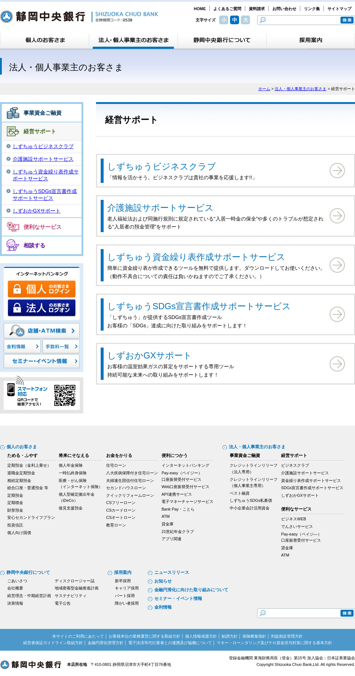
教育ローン (116, 525)
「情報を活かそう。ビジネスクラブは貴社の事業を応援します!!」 (218, 170)
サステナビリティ (71, 595)
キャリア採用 (127, 588)
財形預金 (15, 510)
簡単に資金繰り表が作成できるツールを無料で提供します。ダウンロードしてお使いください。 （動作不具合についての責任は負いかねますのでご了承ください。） (218, 264)
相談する (34, 245)
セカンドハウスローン (126, 488)
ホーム (264, 89)
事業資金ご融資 (43, 113)
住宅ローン (116, 465)
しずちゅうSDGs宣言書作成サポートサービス (45, 194)
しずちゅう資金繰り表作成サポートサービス (46, 175)
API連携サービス (177, 494)
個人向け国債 (19, 532)
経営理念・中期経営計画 (29, 595)
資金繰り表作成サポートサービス (311, 480)
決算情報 (15, 603)
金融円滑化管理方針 (106, 643)
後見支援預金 (71, 508)
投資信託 (15, 525)
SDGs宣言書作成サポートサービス (312, 488)
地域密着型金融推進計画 (77, 588)
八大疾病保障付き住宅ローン (132, 473)
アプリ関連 (171, 539)
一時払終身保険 (73, 473)
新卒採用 (123, 581)
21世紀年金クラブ (178, 531)
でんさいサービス (297, 526)
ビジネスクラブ (295, 465)
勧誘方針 (230, 636)
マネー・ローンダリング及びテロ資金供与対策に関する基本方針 (274, 643)
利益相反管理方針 (287, 636)
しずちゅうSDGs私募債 (251, 500)
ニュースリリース (171, 572)
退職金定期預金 (21, 473)
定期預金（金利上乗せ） (29, 465)
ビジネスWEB (293, 519)
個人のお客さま (22, 446)
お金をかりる (119, 455)
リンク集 (312, 9)
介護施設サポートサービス (43, 159)
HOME (200, 9)
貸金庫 (168, 524)
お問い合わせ (284, 9)
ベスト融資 (240, 493)
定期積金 (15, 502)
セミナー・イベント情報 (178, 598)
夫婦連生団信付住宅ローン (130, 480)
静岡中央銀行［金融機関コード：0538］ (79, 16)
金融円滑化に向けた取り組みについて (191, 589)
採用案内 (122, 572)
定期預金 (15, 495)
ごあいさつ (17, 581)
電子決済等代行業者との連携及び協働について (170, 643)
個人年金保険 (71, 465)
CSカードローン (120, 510)
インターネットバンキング (185, 465)
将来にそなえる (74, 455)
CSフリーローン (120, 502)
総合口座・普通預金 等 (27, 488)
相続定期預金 (19, 480)
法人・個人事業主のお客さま (300, 89)
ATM (166, 516)
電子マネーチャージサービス (187, 501)
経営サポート (40, 131)
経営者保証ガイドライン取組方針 (53, 643)
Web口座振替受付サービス (185, 486)
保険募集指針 (254, 636)
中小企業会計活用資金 (250, 508)
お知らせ (163, 581)
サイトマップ (339, 9)
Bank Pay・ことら (178, 509)
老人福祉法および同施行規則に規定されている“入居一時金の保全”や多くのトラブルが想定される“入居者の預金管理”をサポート (218, 215)
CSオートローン (120, 517)
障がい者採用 (127, 603)
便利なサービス (43, 227)
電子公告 (63, 603)
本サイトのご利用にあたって (78, 636)
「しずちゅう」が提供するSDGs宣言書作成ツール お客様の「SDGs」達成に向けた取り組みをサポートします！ (218, 313)
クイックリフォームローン (130, 495)
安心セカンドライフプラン (31, 517)
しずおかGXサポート (36, 211)
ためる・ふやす (22, 455)
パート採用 (125, 595)
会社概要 (15, 588)
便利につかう (175, 455)
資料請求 (257, 9)
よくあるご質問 (227, 9)
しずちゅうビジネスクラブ (43, 146)
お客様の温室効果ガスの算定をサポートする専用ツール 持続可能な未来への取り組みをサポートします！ (218, 363)
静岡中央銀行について (28, 572)
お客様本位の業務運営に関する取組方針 (144, 636)
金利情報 (163, 607)
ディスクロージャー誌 (75, 581)
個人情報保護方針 (201, 636)
